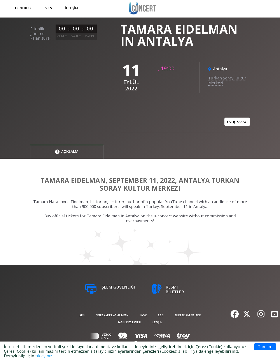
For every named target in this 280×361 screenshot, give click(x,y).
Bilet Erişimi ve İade (188, 315)
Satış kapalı (237, 122)
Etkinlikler (22, 8)
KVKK (143, 315)
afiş (82, 315)
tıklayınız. (44, 355)
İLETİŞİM (71, 8)
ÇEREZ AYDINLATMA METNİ (112, 315)
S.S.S (48, 8)
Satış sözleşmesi (129, 322)
